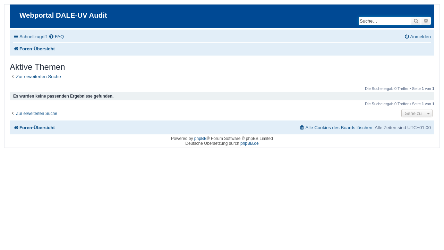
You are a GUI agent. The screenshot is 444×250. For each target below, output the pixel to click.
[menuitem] (52, 37)
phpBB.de (249, 143)
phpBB (200, 138)
